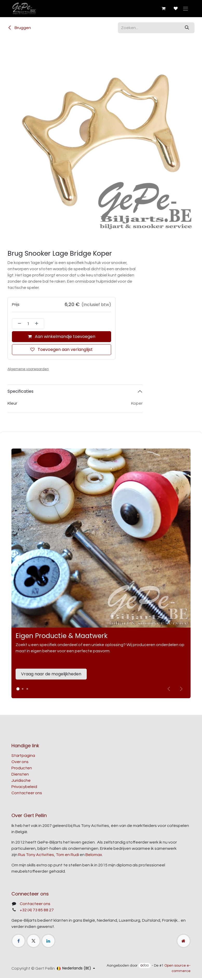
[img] (181, 689)
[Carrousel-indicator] (22, 689)
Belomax (93, 855)
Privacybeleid (24, 787)
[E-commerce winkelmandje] (163, 8)
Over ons (20, 762)
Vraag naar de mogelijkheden (51, 674)
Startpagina (23, 755)
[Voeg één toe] (38, 323)
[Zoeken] (186, 27)
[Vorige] (169, 689)
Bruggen (19, 28)
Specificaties (20, 391)
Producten (21, 768)
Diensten (20, 774)
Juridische (21, 780)
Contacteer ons (26, 793)
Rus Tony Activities (36, 855)
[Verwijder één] (18, 323)
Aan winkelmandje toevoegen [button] (61, 336)
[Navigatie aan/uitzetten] (185, 8)
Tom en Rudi (67, 855)
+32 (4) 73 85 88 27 (37, 910)
